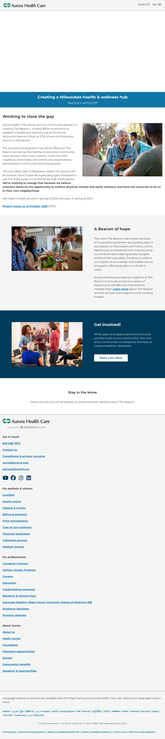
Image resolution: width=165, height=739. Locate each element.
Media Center (12, 638)
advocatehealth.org (16, 469)
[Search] (144, 4)
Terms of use (120, 732)
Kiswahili (7, 715)
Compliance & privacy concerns (24, 456)
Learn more (120, 289)
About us (9, 632)
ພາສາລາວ (116, 711)
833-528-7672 (11, 443)
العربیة (15, 711)
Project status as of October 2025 (25, 206)
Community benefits (17, 664)
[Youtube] (5, 478)
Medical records (13, 546)
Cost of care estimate (17, 527)
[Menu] (156, 4)
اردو (30, 715)
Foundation (10, 645)
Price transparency (15, 520)
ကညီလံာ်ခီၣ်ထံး (97, 711)
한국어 (107, 711)
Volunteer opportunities (19, 651)
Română (135, 711)
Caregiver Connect (15, 563)
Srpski (155, 711)
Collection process (15, 540)
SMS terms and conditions (142, 732)
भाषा (78, 711)
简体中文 (30, 711)
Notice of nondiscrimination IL (96, 732)
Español (6, 711)
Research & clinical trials (19, 595)
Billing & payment (15, 514)
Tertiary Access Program (19, 570)
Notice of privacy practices (32, 732)
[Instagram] (21, 478)
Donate (7, 657)
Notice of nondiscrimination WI (63, 732)
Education (9, 583)
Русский (145, 711)
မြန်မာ (22, 711)
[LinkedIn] (28, 478)
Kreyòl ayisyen (67, 711)
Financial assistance (16, 533)
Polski (125, 711)
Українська (20, 715)
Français (45, 711)
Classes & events (14, 508)
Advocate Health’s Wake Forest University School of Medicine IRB (47, 602)
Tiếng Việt (39, 715)
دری (37, 711)
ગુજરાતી (54, 711)
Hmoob (86, 711)
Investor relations (14, 615)
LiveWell (8, 495)
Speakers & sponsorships (20, 670)
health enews (12, 501)
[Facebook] (13, 478)
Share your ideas (111, 357)
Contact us (10, 449)
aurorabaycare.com (16, 462)
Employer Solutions (16, 608)
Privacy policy (10, 732)
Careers (8, 576)
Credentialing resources (19, 589)
